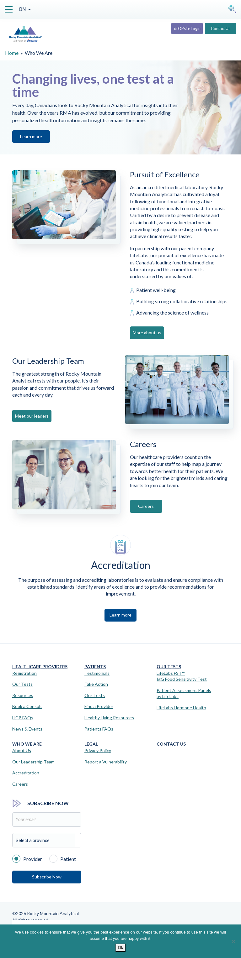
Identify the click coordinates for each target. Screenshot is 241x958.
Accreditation (25, 772)
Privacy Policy (97, 750)
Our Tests (22, 684)
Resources (22, 695)
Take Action (96, 684)
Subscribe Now (47, 876)
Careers (149, 506)
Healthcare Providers (39, 666)
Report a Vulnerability (105, 761)
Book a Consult (27, 706)
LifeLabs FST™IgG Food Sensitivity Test (182, 676)
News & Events (27, 729)
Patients (95, 666)
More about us (149, 332)
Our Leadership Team (33, 761)
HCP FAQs (22, 717)
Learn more (31, 136)
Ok (120, 947)
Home (12, 53)
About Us (21, 750)
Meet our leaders (32, 416)
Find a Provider (98, 706)
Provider (27, 858)
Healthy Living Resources (109, 717)
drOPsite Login (176, 30)
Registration (24, 673)
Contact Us (217, 30)
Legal (91, 744)
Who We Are (27, 744)
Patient (62, 858)
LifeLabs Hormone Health (181, 707)
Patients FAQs (98, 729)
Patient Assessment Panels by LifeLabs (184, 693)
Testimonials (97, 673)
